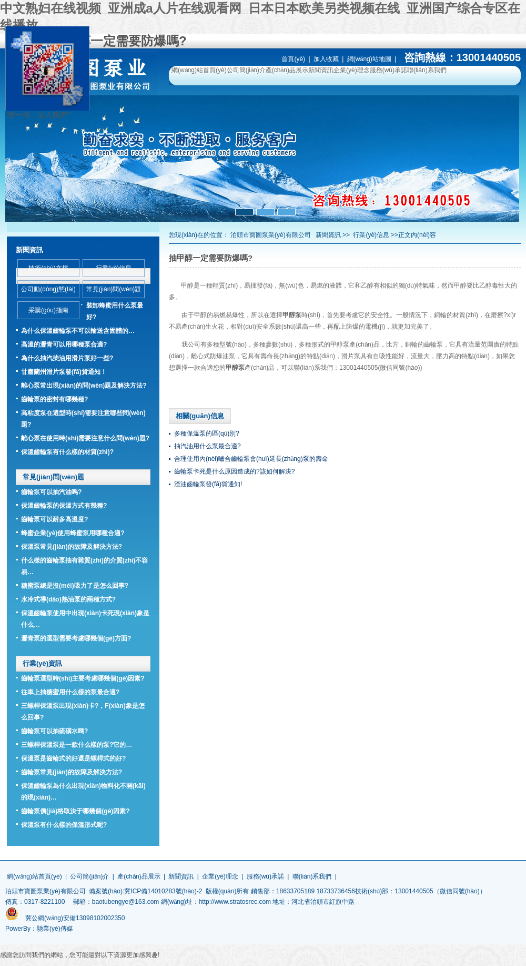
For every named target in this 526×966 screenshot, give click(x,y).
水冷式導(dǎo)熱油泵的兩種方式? (68, 599)
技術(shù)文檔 (48, 268)
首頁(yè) (293, 59)
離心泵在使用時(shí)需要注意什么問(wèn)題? (85, 438)
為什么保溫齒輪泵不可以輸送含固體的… (78, 330)
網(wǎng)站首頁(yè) (199, 70)
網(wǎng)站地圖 (369, 59)
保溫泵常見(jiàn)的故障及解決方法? (71, 546)
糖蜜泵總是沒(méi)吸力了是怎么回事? (74, 585)
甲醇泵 (339, 344)
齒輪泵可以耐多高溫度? (54, 519)
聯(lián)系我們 (427, 70)
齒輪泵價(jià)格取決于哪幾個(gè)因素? (75, 811)
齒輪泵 (433, 344)
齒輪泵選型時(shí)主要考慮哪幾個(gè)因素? (83, 678)
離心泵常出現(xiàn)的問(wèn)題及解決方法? (84, 385)
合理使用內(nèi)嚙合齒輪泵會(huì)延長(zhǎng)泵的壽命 (251, 458)
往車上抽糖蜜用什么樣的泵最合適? (70, 692)
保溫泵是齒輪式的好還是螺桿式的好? (73, 758)
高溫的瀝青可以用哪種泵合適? (64, 344)
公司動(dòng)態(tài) (48, 289)
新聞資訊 (320, 70)
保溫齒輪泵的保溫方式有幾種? (64, 505)
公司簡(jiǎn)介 (246, 70)
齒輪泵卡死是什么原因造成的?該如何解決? (234, 471)
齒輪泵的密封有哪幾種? (54, 399)
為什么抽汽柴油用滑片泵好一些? (67, 358)
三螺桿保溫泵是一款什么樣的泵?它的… (76, 744)
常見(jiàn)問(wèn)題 (113, 289)
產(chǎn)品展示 (287, 70)
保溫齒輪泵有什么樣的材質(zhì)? (67, 452)
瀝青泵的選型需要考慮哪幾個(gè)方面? (76, 638)
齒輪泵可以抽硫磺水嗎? (54, 731)
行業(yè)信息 (371, 235)
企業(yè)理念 (351, 70)
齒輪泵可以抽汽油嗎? (51, 492)
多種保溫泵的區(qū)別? (206, 433)
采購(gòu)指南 (48, 310)
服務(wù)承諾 (388, 70)
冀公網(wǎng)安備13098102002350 (75, 918)
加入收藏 (326, 59)
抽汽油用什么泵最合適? (207, 446)
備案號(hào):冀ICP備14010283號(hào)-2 (145, 891)
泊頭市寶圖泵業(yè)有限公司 (270, 235)
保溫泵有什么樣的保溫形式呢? (64, 825)
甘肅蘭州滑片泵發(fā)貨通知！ (64, 372)
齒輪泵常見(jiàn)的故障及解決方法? (71, 772)
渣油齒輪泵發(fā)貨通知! (208, 484)
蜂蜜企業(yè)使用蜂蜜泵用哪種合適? (73, 533)
